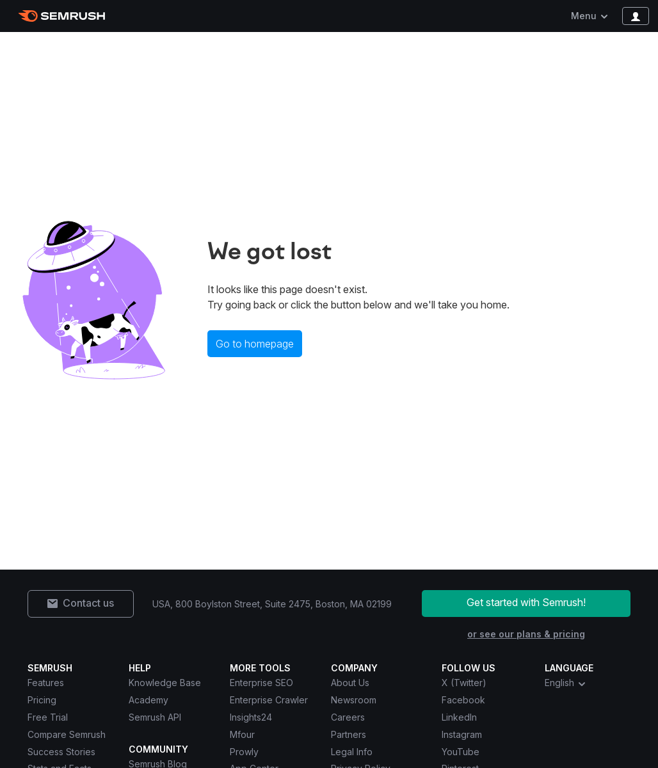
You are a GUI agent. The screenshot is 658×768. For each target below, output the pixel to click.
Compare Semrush (67, 734)
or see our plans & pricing (526, 633)
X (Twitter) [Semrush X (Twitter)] (464, 682)
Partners (348, 734)
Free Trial (48, 717)
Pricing (42, 699)
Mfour (242, 734)
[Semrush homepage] (62, 16)
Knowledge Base (165, 682)
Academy (148, 699)
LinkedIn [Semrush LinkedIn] (459, 717)
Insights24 (251, 717)
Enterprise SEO (261, 682)
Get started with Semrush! (526, 602)
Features (46, 682)
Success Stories (61, 751)
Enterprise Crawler (269, 699)
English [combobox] (566, 683)
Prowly (244, 751)
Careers (348, 717)
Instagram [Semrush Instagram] (462, 734)
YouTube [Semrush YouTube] (460, 751)
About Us (350, 682)
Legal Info (352, 751)
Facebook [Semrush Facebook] (463, 699)
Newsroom (353, 699)
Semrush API (155, 717)
